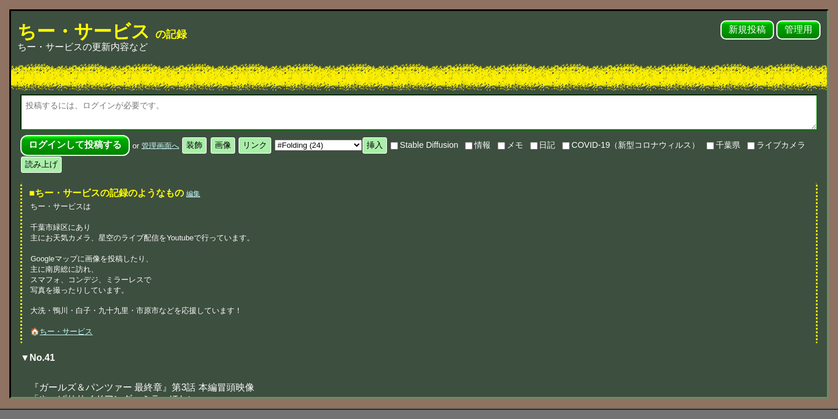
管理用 (798, 29)
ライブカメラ (776, 145)
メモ (510, 145)
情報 (478, 145)
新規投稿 (747, 29)
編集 (193, 194)
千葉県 (723, 145)
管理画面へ (160, 145)
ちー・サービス (102, 31)
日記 (543, 145)
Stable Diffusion (424, 145)
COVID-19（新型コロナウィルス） (630, 145)
